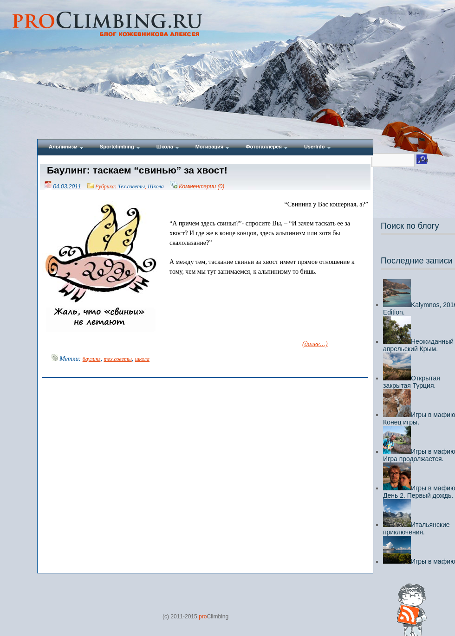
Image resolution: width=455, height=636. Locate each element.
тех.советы (117, 359)
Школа (156, 186)
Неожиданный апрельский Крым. (418, 345)
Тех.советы (131, 186)
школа (142, 359)
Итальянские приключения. (416, 528)
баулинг (92, 359)
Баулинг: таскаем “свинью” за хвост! (137, 170)
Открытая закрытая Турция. (411, 381)
